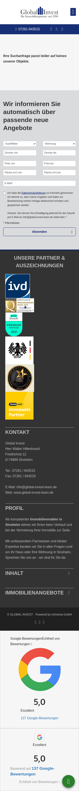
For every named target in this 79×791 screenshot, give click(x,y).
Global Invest (15, 443)
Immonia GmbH (61, 614)
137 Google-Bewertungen (39, 718)
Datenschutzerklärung (33, 192)
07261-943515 (29, 29)
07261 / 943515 (23, 470)
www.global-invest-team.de (34, 492)
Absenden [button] (39, 231)
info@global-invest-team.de (36, 487)
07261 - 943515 (68, 781)
